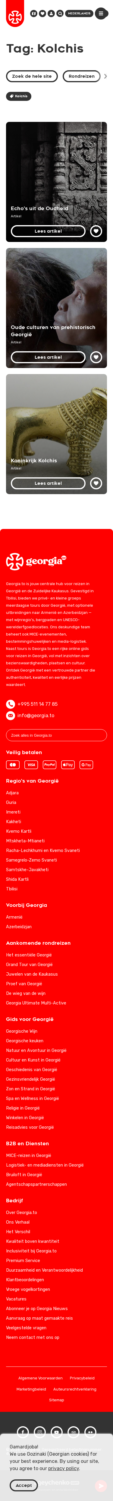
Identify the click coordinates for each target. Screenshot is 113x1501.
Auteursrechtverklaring (74, 1389)
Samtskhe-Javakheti (27, 869)
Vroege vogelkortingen (28, 1289)
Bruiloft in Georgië (24, 1174)
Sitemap (56, 1400)
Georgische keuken (24, 1040)
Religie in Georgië (23, 1108)
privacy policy (63, 1468)
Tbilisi (11, 889)
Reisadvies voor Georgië (30, 1127)
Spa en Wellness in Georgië (32, 1098)
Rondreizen (82, 76)
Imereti (13, 812)
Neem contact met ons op (32, 1337)
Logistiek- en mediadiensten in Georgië (45, 1165)
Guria (11, 802)
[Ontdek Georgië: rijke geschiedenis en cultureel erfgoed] (56, 182)
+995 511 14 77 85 (32, 704)
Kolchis (18, 96)
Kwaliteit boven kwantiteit (32, 1241)
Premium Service (23, 1260)
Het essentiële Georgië (29, 955)
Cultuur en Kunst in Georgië (33, 1060)
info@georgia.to (30, 715)
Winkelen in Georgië (25, 1117)
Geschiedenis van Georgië (31, 1069)
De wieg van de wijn (26, 993)
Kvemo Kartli (18, 831)
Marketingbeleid (31, 1389)
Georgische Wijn (21, 1031)
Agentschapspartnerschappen (36, 1184)
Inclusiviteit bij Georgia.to (31, 1251)
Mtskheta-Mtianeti (25, 841)
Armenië (14, 917)
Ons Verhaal (18, 1222)
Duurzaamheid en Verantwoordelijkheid (44, 1270)
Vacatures (16, 1299)
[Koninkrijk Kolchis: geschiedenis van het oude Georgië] (56, 434)
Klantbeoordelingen (25, 1279)
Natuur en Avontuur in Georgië (36, 1050)
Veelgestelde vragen (26, 1327)
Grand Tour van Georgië (29, 964)
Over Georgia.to (21, 1212)
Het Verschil (18, 1231)
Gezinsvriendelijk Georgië (30, 1079)
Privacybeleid (82, 1378)
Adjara (12, 793)
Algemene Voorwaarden (40, 1378)
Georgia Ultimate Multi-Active (36, 1003)
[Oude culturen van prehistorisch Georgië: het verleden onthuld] (56, 308)
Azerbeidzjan (19, 926)
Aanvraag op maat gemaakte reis (39, 1318)
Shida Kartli (17, 879)
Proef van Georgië (24, 983)
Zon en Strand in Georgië (30, 1089)
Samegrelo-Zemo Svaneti (31, 860)
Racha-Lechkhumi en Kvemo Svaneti (43, 850)
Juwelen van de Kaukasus (32, 974)
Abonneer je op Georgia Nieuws (37, 1308)
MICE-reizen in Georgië (28, 1155)
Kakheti (13, 821)
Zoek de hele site (32, 76)
